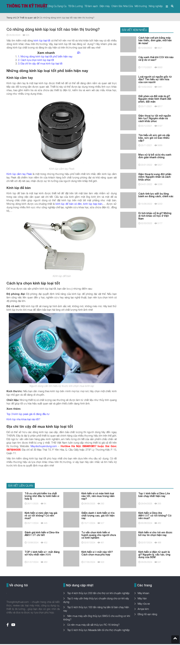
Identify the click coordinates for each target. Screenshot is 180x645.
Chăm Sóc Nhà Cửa (122, 6)
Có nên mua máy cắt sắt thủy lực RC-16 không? (93, 624)
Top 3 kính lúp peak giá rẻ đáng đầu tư (28, 413)
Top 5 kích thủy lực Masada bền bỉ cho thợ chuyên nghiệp (98, 629)
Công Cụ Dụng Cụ (56, 6)
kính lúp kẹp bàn (92, 203)
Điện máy (105, 6)
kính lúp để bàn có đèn (69, 203)
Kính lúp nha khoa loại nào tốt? (23, 419)
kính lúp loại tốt (42, 40)
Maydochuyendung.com (44, 446)
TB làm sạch (91, 6)
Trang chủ (12, 17)
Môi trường (141, 6)
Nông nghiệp (156, 6)
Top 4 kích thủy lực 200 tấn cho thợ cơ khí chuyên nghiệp (98, 593)
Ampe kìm (143, 608)
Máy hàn (142, 598)
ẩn (78, 52)
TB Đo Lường (75, 6)
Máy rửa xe (144, 603)
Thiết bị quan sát (28, 17)
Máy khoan (143, 593)
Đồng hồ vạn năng (147, 614)
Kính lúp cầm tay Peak (19, 173)
